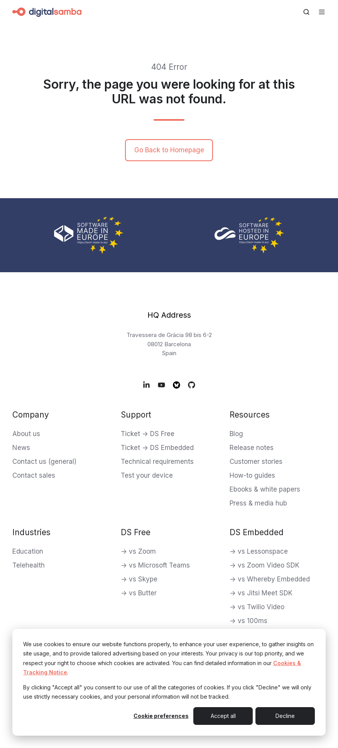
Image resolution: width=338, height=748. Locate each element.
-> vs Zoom (138, 551)
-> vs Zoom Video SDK (264, 565)
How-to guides (252, 475)
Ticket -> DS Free (147, 434)
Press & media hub (258, 503)
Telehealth (28, 565)
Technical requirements (157, 461)
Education (27, 551)
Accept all (223, 716)
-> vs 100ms (248, 621)
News (21, 447)
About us (26, 434)
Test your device (147, 475)
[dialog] (169, 682)
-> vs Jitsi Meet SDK (261, 593)
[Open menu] (322, 12)
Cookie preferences (161, 716)
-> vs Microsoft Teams (155, 565)
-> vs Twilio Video (257, 607)
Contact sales (33, 475)
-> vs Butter (139, 593)
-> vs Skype (139, 579)
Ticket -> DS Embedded (157, 447)
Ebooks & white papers (265, 489)
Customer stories (256, 461)
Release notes (252, 447)
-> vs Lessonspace (259, 551)
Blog (236, 434)
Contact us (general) (44, 461)
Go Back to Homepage (169, 150)
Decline (285, 716)
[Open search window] (306, 12)
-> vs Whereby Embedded (270, 579)
